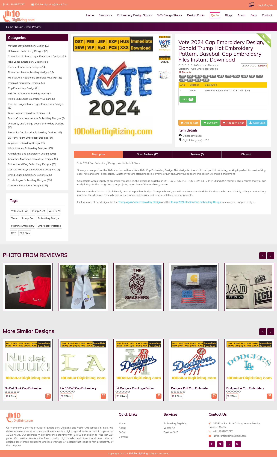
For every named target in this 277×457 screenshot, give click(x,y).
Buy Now (210, 122)
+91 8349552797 (14, 4)
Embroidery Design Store (134, 15)
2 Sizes (11, 396)
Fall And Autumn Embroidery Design (30, 93)
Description (98, 154)
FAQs (122, 432)
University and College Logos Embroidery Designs (36, 125)
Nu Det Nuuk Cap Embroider (23, 388)
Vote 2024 (54, 211)
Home (90, 15)
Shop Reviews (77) (147, 154)
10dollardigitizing (138, 453)
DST (13, 233)
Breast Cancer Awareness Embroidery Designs (36, 118)
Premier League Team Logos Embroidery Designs (36, 106)
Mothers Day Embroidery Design (28, 45)
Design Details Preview (28, 26)
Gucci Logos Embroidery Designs (29, 113)
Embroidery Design (48, 218)
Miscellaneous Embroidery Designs (30, 148)
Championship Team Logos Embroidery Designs (37, 56)
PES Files (24, 233)
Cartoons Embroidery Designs (28, 185)
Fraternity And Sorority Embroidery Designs (35, 132)
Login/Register (266, 5)
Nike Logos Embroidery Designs (28, 61)
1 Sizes (121, 396)
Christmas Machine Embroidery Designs (33, 159)
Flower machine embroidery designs (31, 72)
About (241, 15)
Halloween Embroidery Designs (28, 51)
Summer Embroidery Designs (27, 67)
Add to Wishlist (233, 122)
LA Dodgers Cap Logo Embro (135, 388)
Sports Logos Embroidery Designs (30, 180)
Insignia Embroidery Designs (26, 83)
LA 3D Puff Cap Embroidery (78, 388)
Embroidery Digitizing (175, 423)
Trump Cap (28, 218)
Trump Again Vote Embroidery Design (139, 202)
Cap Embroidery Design (23, 88)
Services (105, 15)
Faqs (254, 15)
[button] (79, 106)
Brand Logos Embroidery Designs (30, 174)
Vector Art (169, 427)
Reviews (197, 154)
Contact (267, 15)
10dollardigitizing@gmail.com (49, 4)
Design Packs (196, 15)
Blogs (228, 15)
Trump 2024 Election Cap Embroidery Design (196, 202)
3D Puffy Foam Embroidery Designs (30, 137)
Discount (246, 154)
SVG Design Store (169, 15)
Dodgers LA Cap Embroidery (245, 388)
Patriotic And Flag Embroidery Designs (32, 164)
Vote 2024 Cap (19, 211)
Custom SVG (171, 432)
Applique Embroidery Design (26, 143)
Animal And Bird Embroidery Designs (32, 153)
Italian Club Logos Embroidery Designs (31, 98)
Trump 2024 (38, 211)
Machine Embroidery (22, 225)
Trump (14, 218)
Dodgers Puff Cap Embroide (189, 388)
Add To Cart (189, 122)
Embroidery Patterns (49, 225)
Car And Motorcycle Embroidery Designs (34, 169)
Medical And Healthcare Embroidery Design (35, 77)
